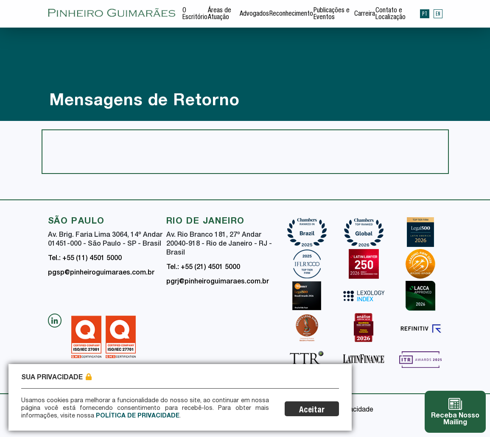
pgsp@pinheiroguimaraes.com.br (101, 273)
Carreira (364, 14)
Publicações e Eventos (332, 14)
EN (438, 13)
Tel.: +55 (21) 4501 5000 (203, 267)
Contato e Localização (390, 14)
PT (424, 13)
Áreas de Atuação (219, 14)
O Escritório (194, 14)
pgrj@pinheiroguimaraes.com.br (217, 282)
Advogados (254, 14)
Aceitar (312, 410)
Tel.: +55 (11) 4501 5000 (85, 258)
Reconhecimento (291, 14)
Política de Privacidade (137, 416)
